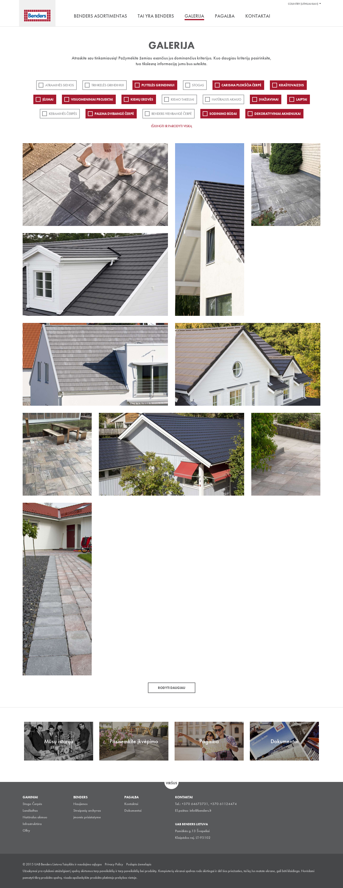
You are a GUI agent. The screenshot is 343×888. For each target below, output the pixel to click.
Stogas (198, 85)
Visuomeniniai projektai (92, 99)
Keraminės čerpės (63, 114)
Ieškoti (317, 16)
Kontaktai (131, 803)
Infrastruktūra (32, 823)
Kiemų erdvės (142, 99)
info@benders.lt (200, 810)
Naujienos (80, 803)
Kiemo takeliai (182, 99)
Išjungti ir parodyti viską (171, 126)
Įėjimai (47, 99)
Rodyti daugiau (171, 688)
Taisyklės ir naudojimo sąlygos (82, 864)
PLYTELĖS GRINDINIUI (157, 85)
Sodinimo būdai (223, 114)
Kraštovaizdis (291, 85)
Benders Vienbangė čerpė (171, 114)
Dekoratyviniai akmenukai (277, 114)
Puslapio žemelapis (138, 864)
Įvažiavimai (268, 99)
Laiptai (301, 99)
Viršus (171, 783)
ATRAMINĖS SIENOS (59, 85)
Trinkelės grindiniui (107, 85)
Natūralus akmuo (226, 99)
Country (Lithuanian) (303, 4)
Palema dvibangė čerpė (114, 114)
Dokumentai (132, 810)
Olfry (26, 830)
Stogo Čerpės (32, 803)
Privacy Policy (114, 864)
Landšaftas (30, 810)
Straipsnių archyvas (87, 810)
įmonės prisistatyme (87, 817)
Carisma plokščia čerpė (241, 85)
